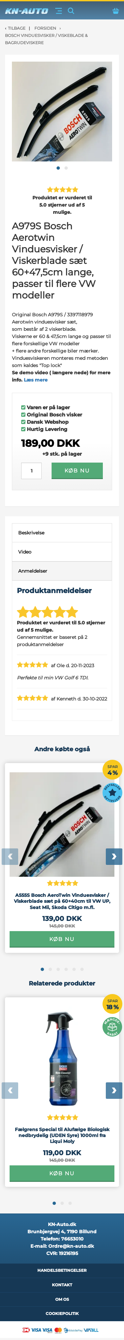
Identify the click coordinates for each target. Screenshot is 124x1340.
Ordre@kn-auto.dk (71, 1246)
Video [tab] (24, 552)
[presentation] (10, 856)
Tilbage (16, 28)
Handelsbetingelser (62, 1270)
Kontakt (62, 1284)
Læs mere (36, 380)
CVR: (62, 1253)
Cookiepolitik (62, 1313)
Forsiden (45, 28)
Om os (62, 1299)
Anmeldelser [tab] (32, 571)
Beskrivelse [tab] (31, 533)
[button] (58, 168)
